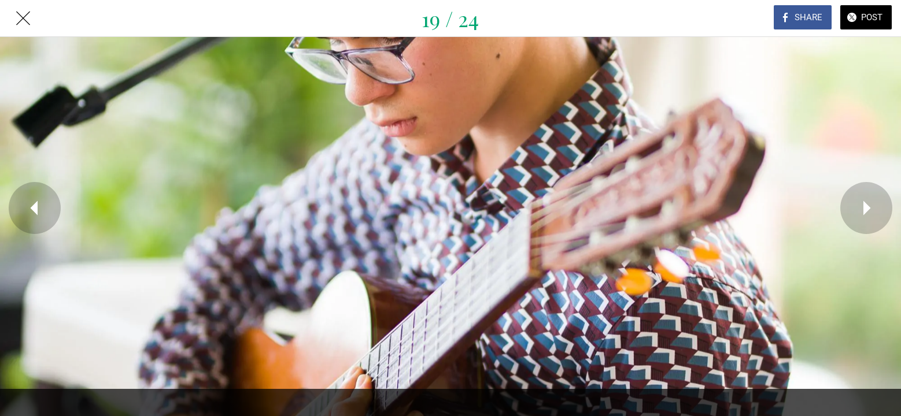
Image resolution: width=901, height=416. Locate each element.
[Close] (23, 18)
